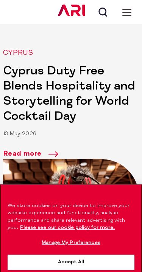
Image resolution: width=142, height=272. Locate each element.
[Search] (103, 12)
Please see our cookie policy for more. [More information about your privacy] (67, 230)
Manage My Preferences (71, 245)
